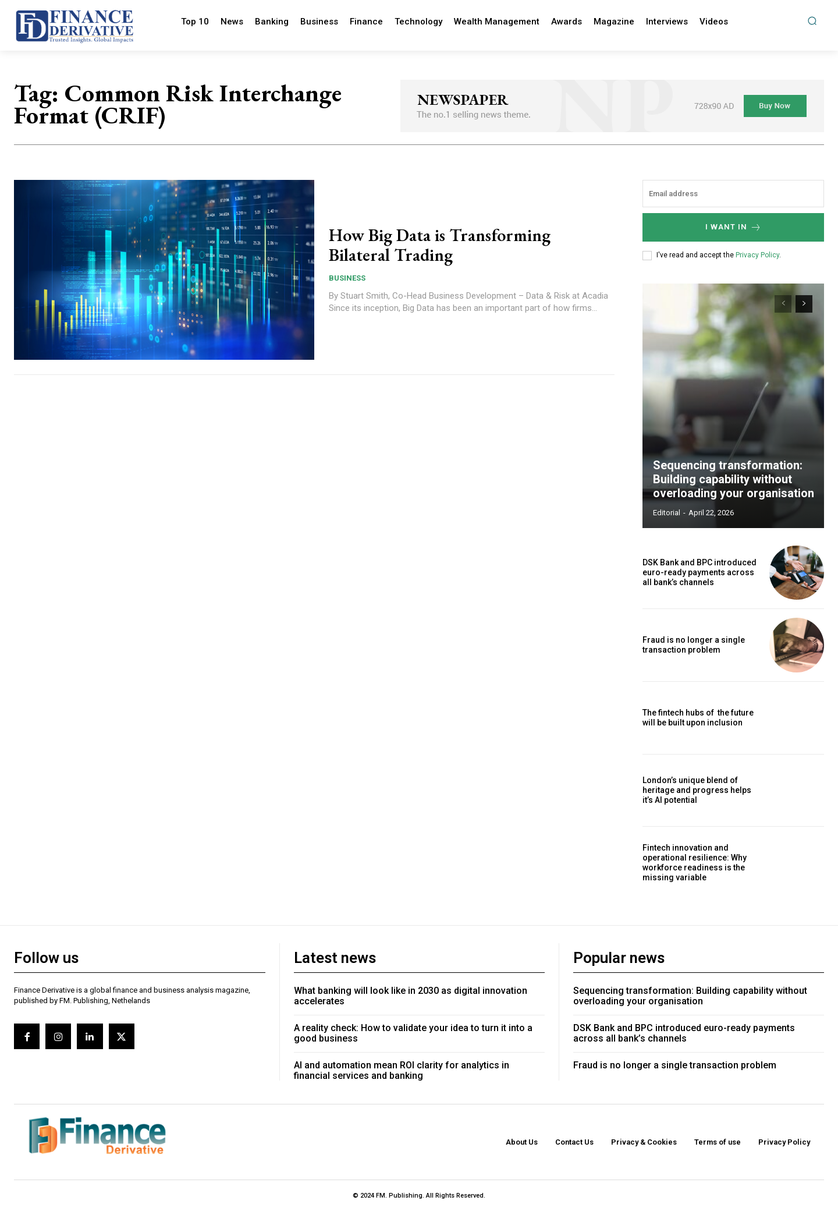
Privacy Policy (757, 255)
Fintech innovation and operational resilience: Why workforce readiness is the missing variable (694, 862)
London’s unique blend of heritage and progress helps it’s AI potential (696, 790)
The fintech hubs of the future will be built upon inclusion (698, 717)
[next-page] (804, 304)
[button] (812, 21)
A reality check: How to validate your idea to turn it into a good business (413, 1033)
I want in (733, 227)
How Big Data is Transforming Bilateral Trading (440, 245)
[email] (733, 193)
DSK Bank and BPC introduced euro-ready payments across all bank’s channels (699, 572)
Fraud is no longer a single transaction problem (693, 644)
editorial (666, 512)
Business (347, 277)
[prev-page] (783, 304)
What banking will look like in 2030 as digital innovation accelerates (410, 996)
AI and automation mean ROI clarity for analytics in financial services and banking (401, 1070)
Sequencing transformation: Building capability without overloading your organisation (733, 479)
